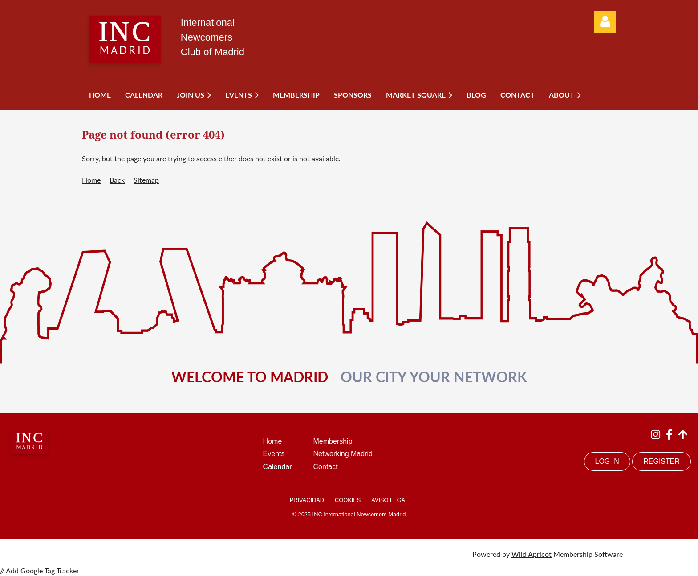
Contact (325, 466)
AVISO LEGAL (389, 500)
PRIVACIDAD (307, 500)
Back (117, 180)
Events (274, 454)
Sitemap (146, 180)
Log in (605, 22)
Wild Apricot (531, 554)
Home (91, 180)
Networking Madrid (343, 454)
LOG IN (607, 461)
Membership (333, 441)
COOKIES (348, 500)
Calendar (277, 466)
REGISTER (661, 461)
